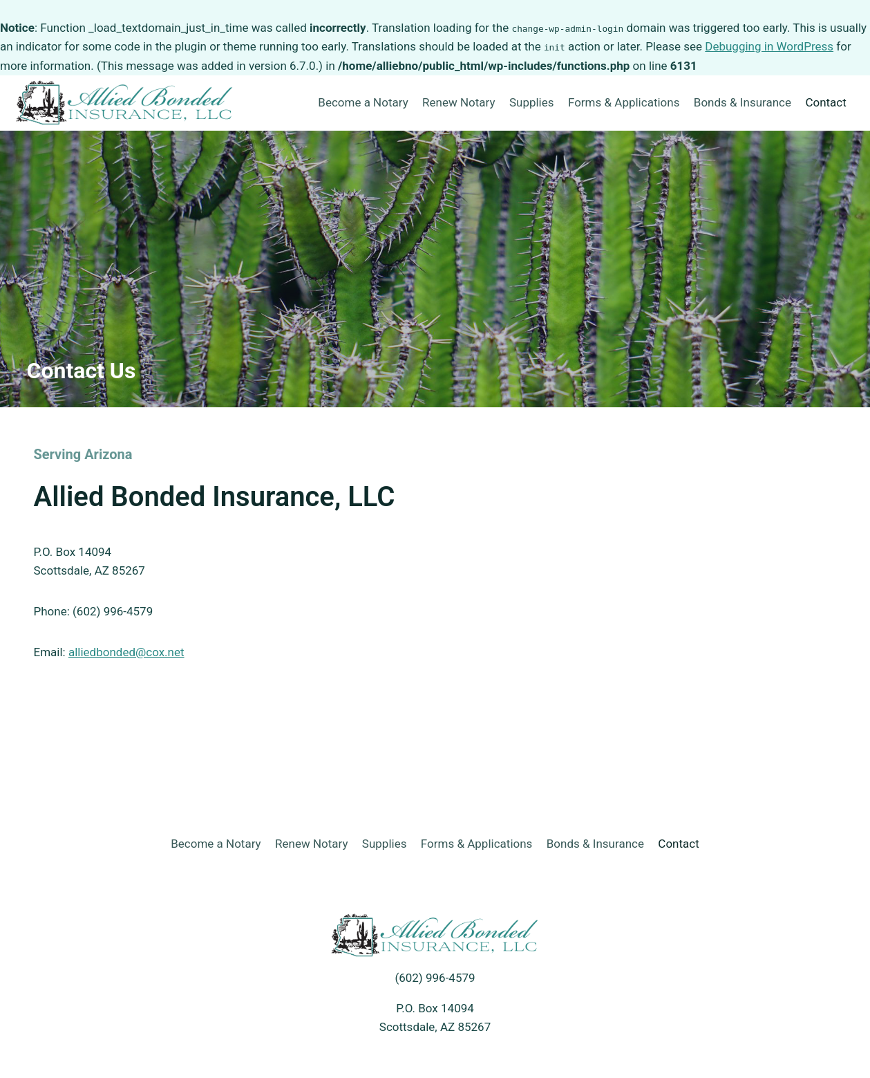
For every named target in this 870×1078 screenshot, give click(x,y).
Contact (825, 102)
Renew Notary (458, 102)
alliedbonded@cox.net (126, 652)
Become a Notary (363, 102)
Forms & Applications (624, 102)
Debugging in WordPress (769, 46)
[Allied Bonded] (125, 102)
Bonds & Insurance (742, 102)
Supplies (531, 102)
